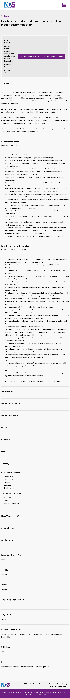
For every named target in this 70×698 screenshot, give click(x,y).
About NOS (43, 684)
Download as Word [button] (54, 56)
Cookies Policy (54, 684)
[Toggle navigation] (64, 5)
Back (6, 16)
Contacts (33, 684)
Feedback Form (60, 686)
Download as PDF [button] (31, 56)
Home (20, 684)
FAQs (26, 684)
